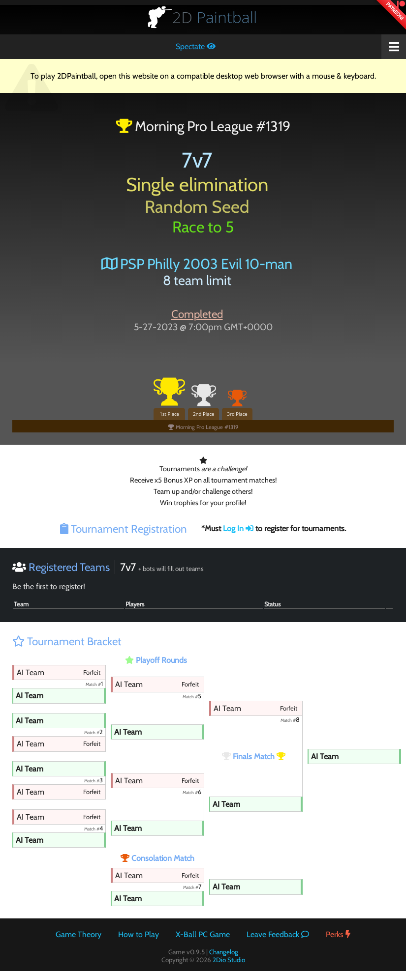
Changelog (223, 952)
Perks (338, 934)
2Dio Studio (229, 960)
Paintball (214, 17)
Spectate (196, 46)
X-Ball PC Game (203, 934)
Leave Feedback (278, 934)
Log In (238, 528)
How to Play (138, 934)
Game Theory (78, 934)
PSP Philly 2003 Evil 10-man (196, 263)
